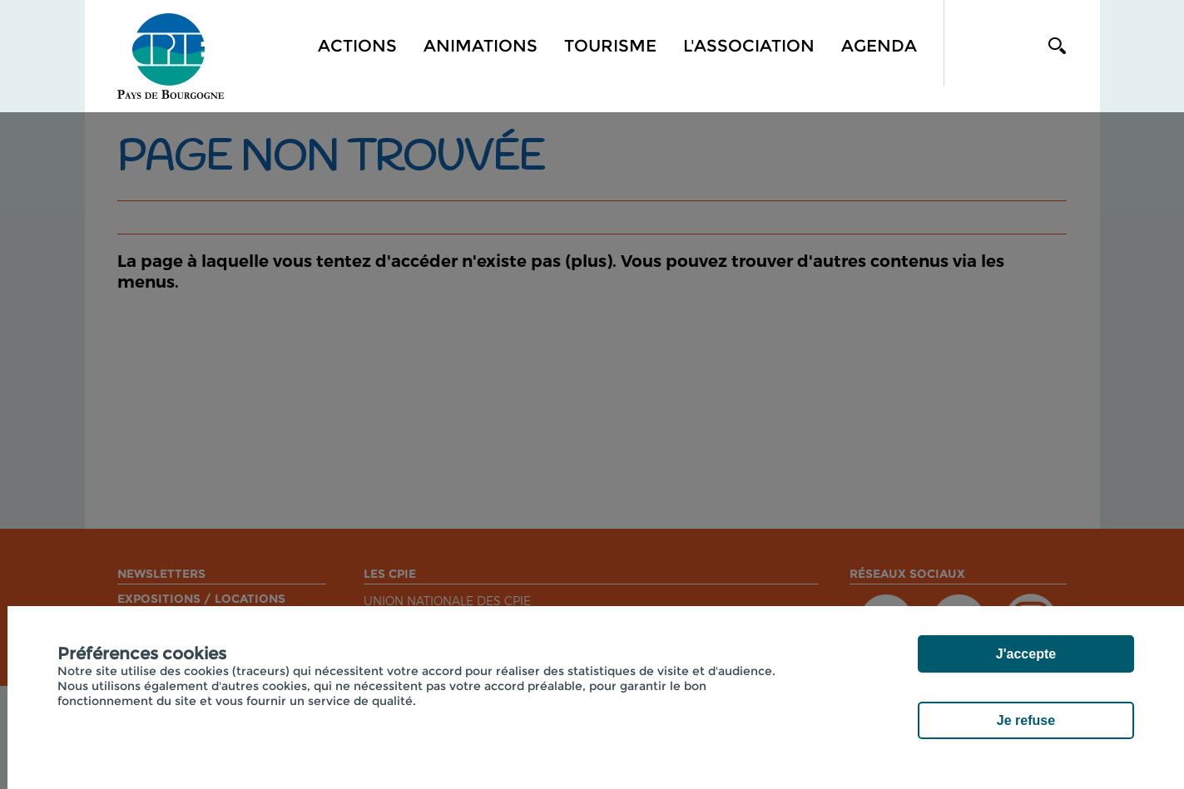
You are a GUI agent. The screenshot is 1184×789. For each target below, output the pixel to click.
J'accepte (1026, 654)
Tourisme (610, 45)
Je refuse (1026, 720)
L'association (749, 45)
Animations (481, 45)
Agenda (879, 45)
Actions (357, 45)
